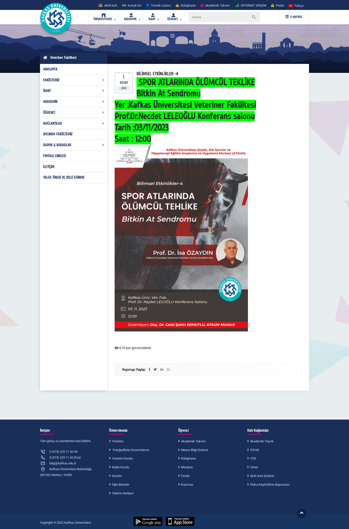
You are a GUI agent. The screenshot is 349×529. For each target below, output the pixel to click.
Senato (117, 476)
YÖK (253, 458)
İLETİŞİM (48, 167)
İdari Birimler (120, 484)
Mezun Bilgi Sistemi (194, 450)
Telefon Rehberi (123, 493)
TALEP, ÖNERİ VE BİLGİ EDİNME (64, 177)
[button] (296, 5)
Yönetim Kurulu (122, 458)
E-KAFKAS (294, 17)
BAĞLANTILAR (73, 123)
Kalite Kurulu (120, 467)
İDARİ (73, 91)
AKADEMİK (73, 102)
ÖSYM (254, 450)
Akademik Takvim (193, 441)
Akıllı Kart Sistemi (262, 476)
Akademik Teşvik (262, 441)
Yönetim (117, 441)
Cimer (254, 467)
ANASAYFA (50, 69)
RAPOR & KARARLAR (73, 145)
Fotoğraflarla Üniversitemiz (130, 450)
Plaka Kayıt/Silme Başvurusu (270, 484)
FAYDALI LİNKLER (54, 156)
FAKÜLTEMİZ (73, 80)
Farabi (185, 476)
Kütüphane (188, 458)
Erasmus (187, 484)
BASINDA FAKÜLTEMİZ (57, 134)
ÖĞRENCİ (73, 112)
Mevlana (187, 467)
